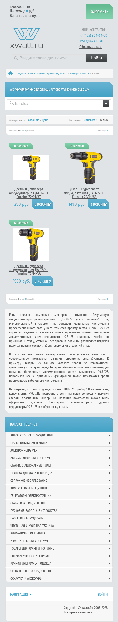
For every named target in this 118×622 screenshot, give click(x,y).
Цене (45, 120)
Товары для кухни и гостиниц (32, 548)
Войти (103, 594)
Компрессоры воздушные (29, 488)
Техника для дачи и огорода (31, 473)
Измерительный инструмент (31, 541)
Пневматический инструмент (31, 556)
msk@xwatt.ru (91, 41)
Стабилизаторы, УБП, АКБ (27, 503)
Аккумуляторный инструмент (31, 73)
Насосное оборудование (27, 518)
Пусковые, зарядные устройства (33, 511)
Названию (33, 120)
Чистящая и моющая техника (32, 526)
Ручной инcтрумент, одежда (30, 563)
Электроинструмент (24, 450)
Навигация (19, 594)
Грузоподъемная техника (28, 443)
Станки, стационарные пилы (30, 465)
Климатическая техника (27, 533)
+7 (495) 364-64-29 (93, 35)
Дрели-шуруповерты (57, 73)
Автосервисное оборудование (31, 435)
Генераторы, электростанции (31, 496)
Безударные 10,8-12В (79, 73)
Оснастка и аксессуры (26, 579)
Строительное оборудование (31, 571)
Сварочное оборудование (28, 481)
